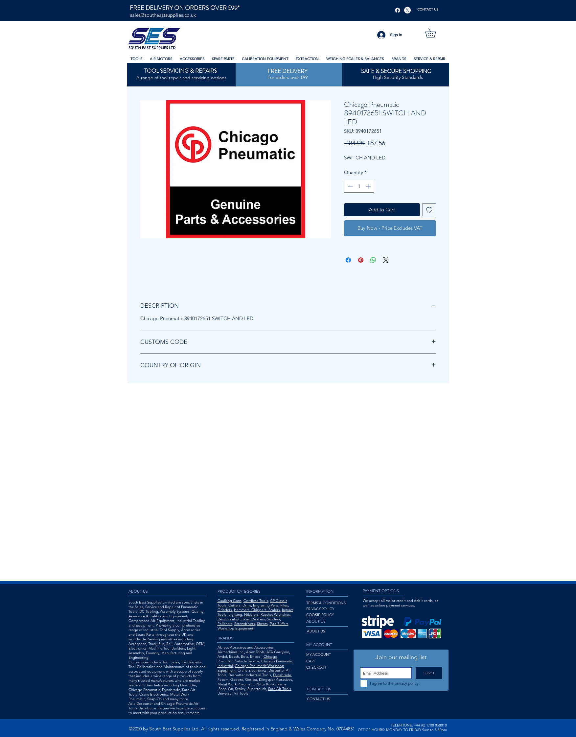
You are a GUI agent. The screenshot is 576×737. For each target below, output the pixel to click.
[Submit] (429, 673)
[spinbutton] (359, 186)
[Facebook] (397, 10)
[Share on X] (386, 260)
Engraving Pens (265, 605)
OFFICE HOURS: (371, 729)
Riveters (258, 619)
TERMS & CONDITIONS (326, 603)
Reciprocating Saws (234, 619)
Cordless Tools (255, 600)
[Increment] (368, 186)
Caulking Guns (230, 600)
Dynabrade (282, 675)
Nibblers (251, 614)
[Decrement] (349, 186)
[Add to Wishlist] (429, 210)
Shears (262, 623)
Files (284, 605)
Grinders (225, 609)
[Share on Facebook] (348, 260)
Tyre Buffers (279, 623)
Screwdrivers (244, 623)
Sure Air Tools (279, 688)
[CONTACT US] (428, 9)
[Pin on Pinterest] (361, 260)
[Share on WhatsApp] (373, 260)
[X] (407, 10)
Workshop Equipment (235, 628)
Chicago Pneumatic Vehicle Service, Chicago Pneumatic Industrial (255, 661)
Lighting (235, 614)
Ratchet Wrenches (275, 614)
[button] (435, 32)
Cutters (234, 605)
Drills (246, 605)
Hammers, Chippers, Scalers (257, 609)
